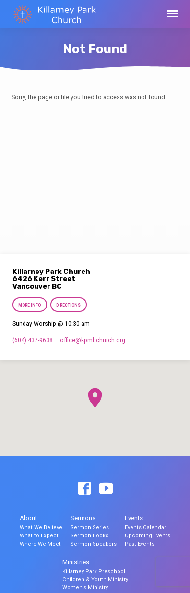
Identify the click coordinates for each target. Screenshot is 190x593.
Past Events (139, 544)
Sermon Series (90, 527)
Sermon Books (89, 536)
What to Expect (39, 536)
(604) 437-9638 (32, 340)
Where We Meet (40, 544)
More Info (29, 305)
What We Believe (41, 527)
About (28, 518)
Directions (68, 305)
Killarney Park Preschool (93, 572)
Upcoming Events (147, 536)
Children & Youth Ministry (95, 579)
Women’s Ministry (85, 587)
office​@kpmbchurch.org (92, 340)
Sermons (83, 518)
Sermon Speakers (94, 544)
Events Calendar (145, 527)
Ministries (75, 562)
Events (134, 518)
